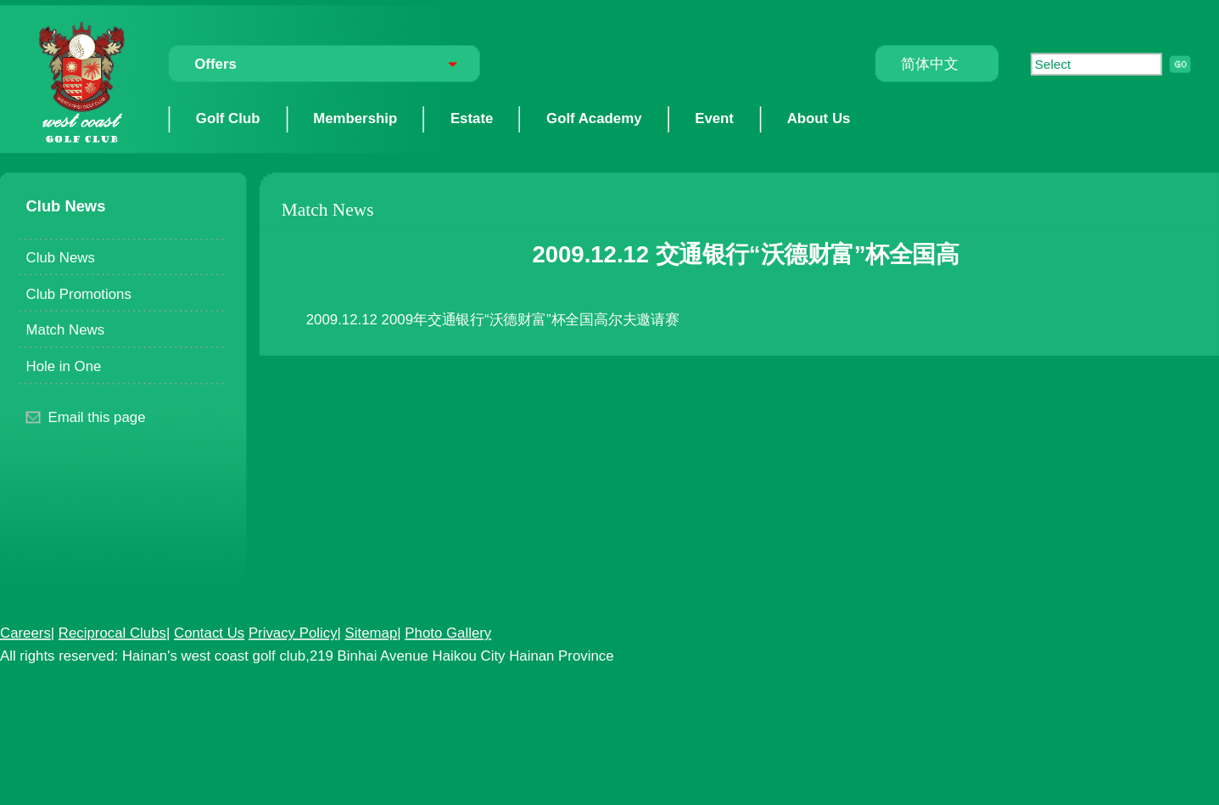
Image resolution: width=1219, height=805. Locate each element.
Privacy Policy (293, 631)
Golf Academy (593, 118)
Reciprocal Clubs (112, 631)
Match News (65, 329)
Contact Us (209, 631)
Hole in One (64, 365)
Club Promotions (78, 293)
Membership (355, 118)
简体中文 (929, 63)
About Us (819, 118)
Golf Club (228, 118)
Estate (471, 118)
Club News (60, 256)
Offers (215, 63)
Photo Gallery (448, 631)
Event (714, 118)
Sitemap (371, 631)
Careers (25, 631)
